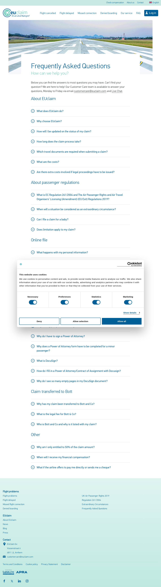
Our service (126, 13)
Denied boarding (108, 13)
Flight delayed (67, 13)
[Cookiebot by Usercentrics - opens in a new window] (129, 264)
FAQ (138, 13)
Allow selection (80, 321)
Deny (39, 321)
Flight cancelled (48, 13)
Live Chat (117, 91)
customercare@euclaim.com (90, 91)
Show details (129, 312)
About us (130, 3)
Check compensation (115, 3)
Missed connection (87, 13)
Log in (152, 13)
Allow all (121, 321)
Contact (140, 3)
